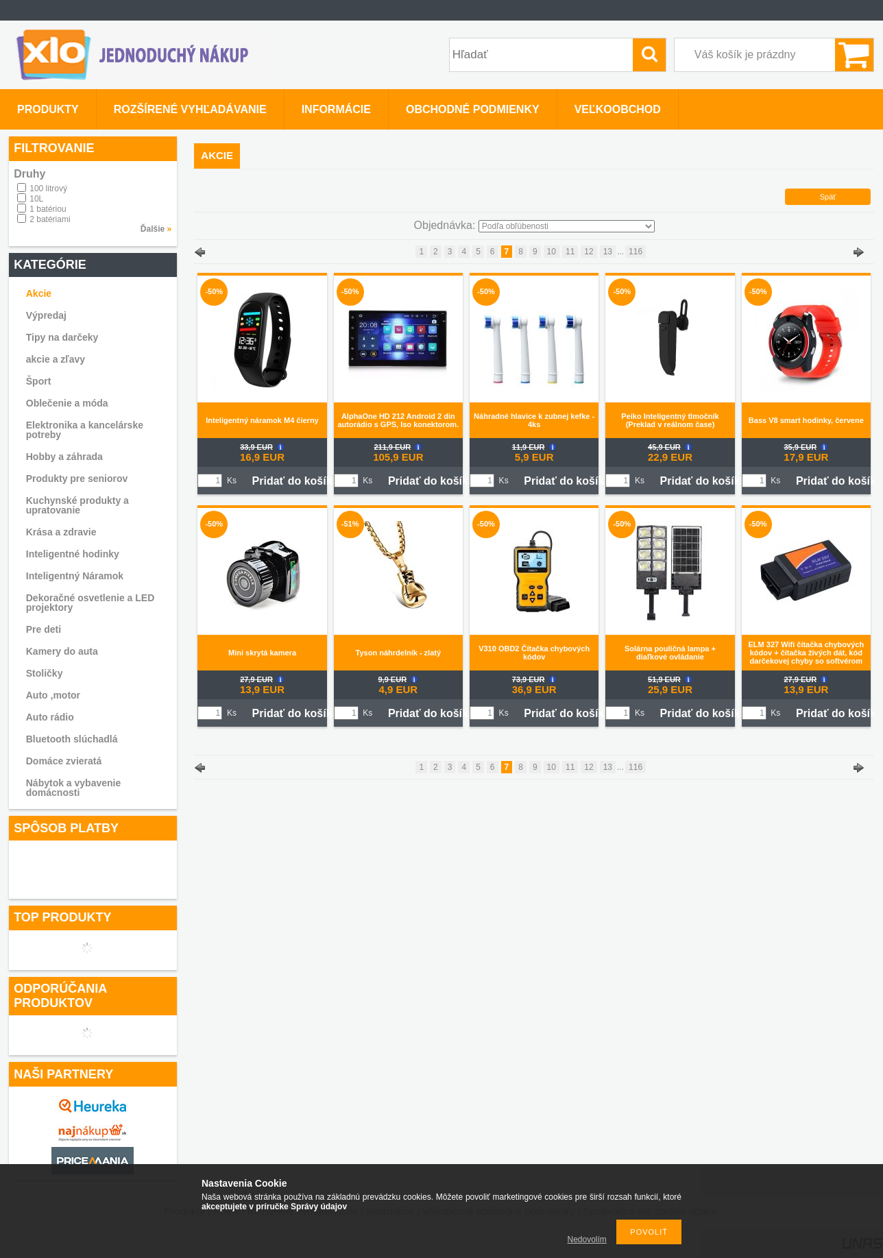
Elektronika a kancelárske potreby (84, 430)
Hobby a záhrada (64, 456)
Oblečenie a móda (67, 403)
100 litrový (48, 188)
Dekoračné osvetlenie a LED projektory (90, 602)
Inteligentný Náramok (74, 575)
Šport (38, 381)
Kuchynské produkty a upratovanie (77, 505)
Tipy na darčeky (62, 337)
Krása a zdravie (61, 532)
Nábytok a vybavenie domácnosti (73, 787)
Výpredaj (46, 315)
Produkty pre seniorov (77, 478)
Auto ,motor (53, 695)
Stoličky (44, 673)
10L (36, 199)
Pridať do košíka (295, 481)
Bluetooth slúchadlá (72, 739)
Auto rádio (50, 717)
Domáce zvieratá (64, 760)
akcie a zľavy (55, 359)
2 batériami (49, 219)
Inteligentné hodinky (72, 553)
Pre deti (43, 629)
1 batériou (47, 209)
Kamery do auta (62, 651)
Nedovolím (587, 1239)
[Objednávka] (567, 226)
